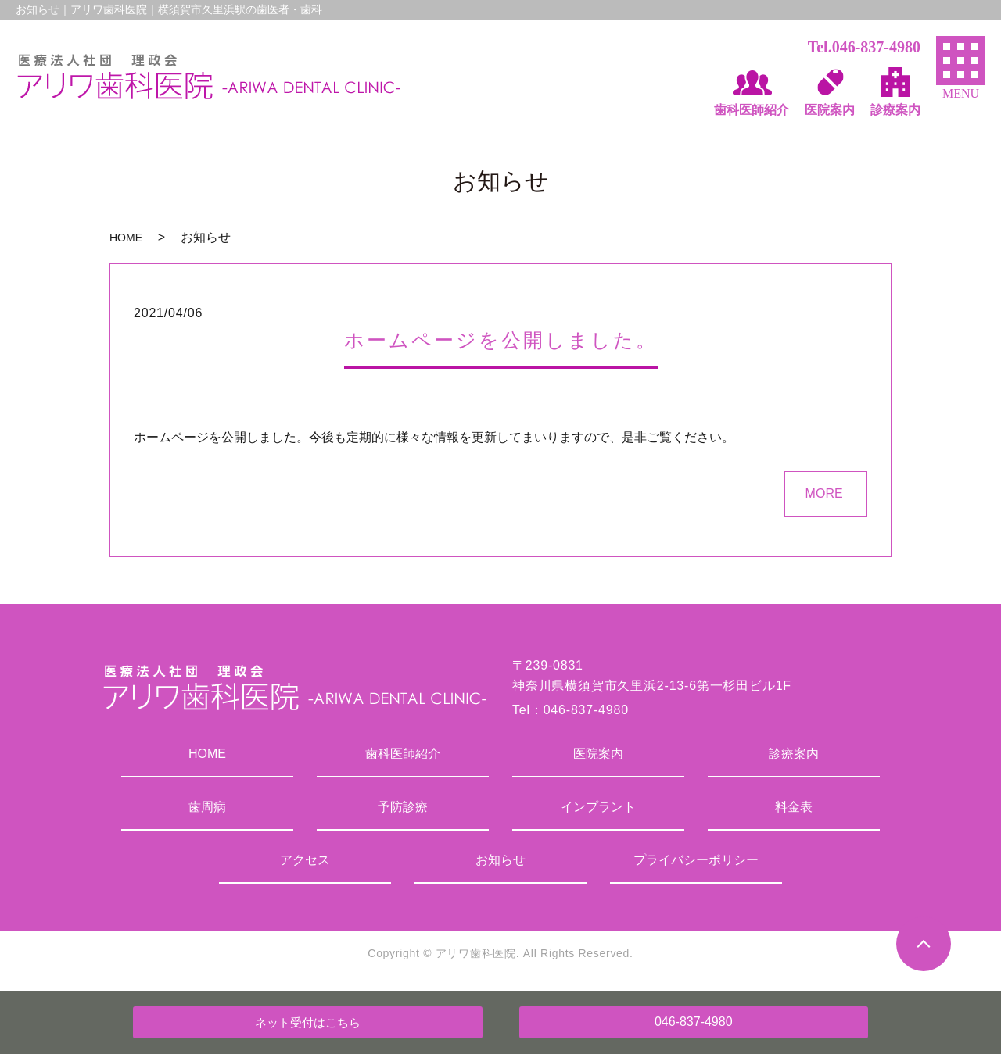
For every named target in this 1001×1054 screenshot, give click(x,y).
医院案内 (598, 753)
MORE (824, 493)
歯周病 (207, 806)
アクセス (305, 859)
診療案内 (794, 753)
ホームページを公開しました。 (501, 340)
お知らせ (500, 859)
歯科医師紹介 (402, 753)
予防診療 (403, 806)
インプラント (598, 806)
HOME (125, 237)
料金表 (794, 806)
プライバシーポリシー (696, 859)
